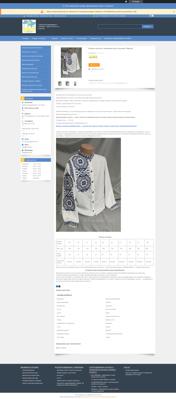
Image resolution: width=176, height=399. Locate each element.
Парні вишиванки (28, 64)
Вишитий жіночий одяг (29, 68)
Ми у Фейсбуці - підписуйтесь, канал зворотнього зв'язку (103, 376)
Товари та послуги (39, 38)
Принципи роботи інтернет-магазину (69, 370)
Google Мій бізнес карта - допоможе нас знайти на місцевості (105, 383)
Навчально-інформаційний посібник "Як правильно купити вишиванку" (70, 384)
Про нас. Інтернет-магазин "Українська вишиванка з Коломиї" (139, 373)
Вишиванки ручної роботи (31, 60)
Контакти (60, 375)
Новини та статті (67, 38)
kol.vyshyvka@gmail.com (30, 141)
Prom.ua (98, 395)
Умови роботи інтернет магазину (68, 380)
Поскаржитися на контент (90, 397)
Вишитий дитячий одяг (29, 77)
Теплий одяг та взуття (29, 52)
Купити (95, 65)
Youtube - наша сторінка (99, 386)
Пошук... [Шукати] (147, 26)
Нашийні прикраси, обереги (31, 81)
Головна (25, 38)
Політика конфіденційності (108, 397)
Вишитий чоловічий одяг (30, 73)
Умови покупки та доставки (66, 373)
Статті (59, 378)
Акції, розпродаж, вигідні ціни (32, 47)
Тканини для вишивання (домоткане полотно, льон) (34, 90)
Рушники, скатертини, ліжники (32, 85)
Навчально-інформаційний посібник (117, 38)
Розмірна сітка (95, 38)
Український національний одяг (32, 56)
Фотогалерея (82, 38)
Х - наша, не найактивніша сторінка (103, 379)
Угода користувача (132, 370)
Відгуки (55, 38)
